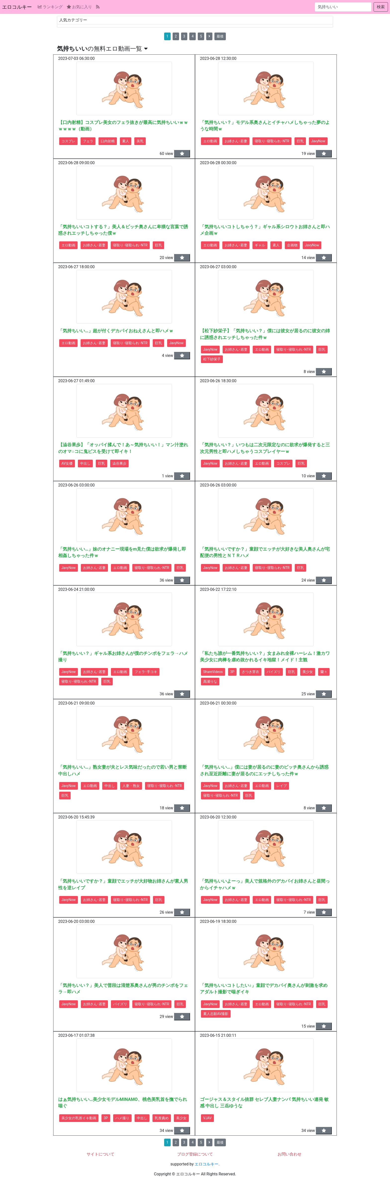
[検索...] (343, 7)
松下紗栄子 (212, 359)
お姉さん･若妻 (236, 141)
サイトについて (100, 1154)
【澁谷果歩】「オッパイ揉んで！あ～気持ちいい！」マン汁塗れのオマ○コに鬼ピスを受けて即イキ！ (123, 448)
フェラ (88, 141)
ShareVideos (213, 672)
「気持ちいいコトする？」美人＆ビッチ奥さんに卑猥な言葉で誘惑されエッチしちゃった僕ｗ (123, 230)
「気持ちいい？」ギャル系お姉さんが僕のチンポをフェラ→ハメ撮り (123, 656)
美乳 (140, 141)
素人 (125, 141)
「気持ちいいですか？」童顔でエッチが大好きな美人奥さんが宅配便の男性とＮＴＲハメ (265, 552)
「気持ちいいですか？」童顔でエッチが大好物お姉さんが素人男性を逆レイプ (123, 884)
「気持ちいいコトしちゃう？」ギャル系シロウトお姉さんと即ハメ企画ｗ (265, 230)
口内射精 (108, 141)
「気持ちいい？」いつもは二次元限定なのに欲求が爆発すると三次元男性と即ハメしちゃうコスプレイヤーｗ (265, 448)
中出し (85, 463)
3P (232, 672)
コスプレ (68, 141)
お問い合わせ (289, 1154)
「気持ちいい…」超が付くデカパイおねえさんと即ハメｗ (115, 330)
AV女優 (67, 463)
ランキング (50, 6)
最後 (220, 36)
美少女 (307, 672)
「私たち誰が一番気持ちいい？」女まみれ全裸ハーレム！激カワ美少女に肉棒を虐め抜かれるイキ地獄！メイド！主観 (265, 656)
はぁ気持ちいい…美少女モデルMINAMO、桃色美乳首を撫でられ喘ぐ (122, 1102)
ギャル (260, 245)
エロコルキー (17, 7)
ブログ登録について (195, 1154)
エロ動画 (210, 141)
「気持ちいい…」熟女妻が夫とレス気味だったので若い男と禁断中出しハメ (122, 770)
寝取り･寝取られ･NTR (272, 141)
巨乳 (300, 141)
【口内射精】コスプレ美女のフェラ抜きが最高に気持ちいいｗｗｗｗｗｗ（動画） (123, 125)
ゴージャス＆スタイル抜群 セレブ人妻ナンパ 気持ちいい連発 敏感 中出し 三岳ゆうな (264, 1102)
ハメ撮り (122, 1118)
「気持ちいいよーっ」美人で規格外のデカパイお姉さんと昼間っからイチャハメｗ (265, 884)
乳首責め (162, 1118)
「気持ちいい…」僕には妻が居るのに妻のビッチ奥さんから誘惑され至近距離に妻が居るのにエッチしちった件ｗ (264, 770)
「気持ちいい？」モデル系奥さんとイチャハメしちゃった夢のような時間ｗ (265, 125)
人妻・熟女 (131, 786)
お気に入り (79, 6)
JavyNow (318, 141)
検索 (381, 6)
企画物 (292, 245)
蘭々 (323, 672)
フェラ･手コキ (146, 672)
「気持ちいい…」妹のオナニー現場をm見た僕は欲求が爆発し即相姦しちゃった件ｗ (122, 552)
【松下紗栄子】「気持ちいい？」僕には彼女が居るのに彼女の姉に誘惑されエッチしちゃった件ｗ (265, 334)
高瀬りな (210, 681)
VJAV (207, 1118)
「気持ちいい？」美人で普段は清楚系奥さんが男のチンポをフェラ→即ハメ (123, 988)
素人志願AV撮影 (215, 1014)
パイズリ (274, 672)
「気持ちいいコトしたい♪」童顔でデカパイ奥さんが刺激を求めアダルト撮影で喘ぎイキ (264, 988)
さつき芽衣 (250, 672)
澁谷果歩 (119, 463)
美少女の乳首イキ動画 (78, 1118)
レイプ (281, 786)
